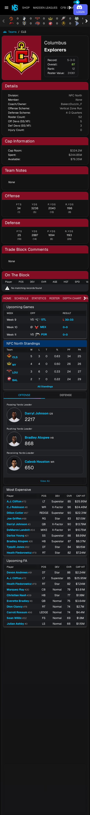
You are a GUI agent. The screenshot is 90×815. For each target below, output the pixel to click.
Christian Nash (16, 595)
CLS (12, 357)
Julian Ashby (15, 623)
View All (45, 481)
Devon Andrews (17, 572)
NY (11, 365)
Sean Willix (14, 618)
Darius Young (15, 535)
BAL (12, 380)
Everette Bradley (18, 601)
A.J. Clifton (14, 501)
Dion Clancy (15, 606)
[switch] (76, 2)
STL (40, 319)
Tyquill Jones (16, 547)
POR (41, 334)
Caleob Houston (37, 462)
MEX (40, 327)
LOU (12, 372)
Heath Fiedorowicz (19, 552)
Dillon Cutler (15, 513)
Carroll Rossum (17, 612)
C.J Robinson (15, 507)
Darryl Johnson (37, 413)
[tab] (25, 7)
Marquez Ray (15, 589)
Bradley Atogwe (37, 437)
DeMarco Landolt (18, 530)
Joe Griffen (14, 518)
